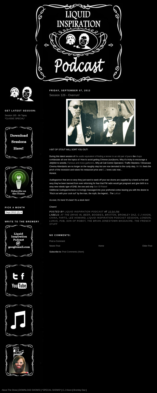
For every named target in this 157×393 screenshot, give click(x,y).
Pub (62, 221)
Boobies (97, 215)
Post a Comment (57, 241)
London (145, 218)
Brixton (110, 215)
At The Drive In (71, 215)
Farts (63, 218)
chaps (139, 156)
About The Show (9, 390)
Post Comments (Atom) (73, 252)
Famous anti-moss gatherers (80, 163)
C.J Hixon (144, 215)
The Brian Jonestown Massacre (110, 221)
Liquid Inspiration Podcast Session (112, 218)
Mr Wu (139, 166)
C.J (104, 170)
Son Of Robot (76, 221)
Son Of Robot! (100, 186)
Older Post (147, 246)
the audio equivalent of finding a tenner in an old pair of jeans (103, 156)
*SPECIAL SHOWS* (51, 390)
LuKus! (117, 193)
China (53, 218)
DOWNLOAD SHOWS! (29, 390)
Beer (86, 215)
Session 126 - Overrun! (64, 95)
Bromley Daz (127, 215)
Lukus (53, 221)
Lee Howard (77, 218)
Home (101, 246)
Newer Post (54, 246)
